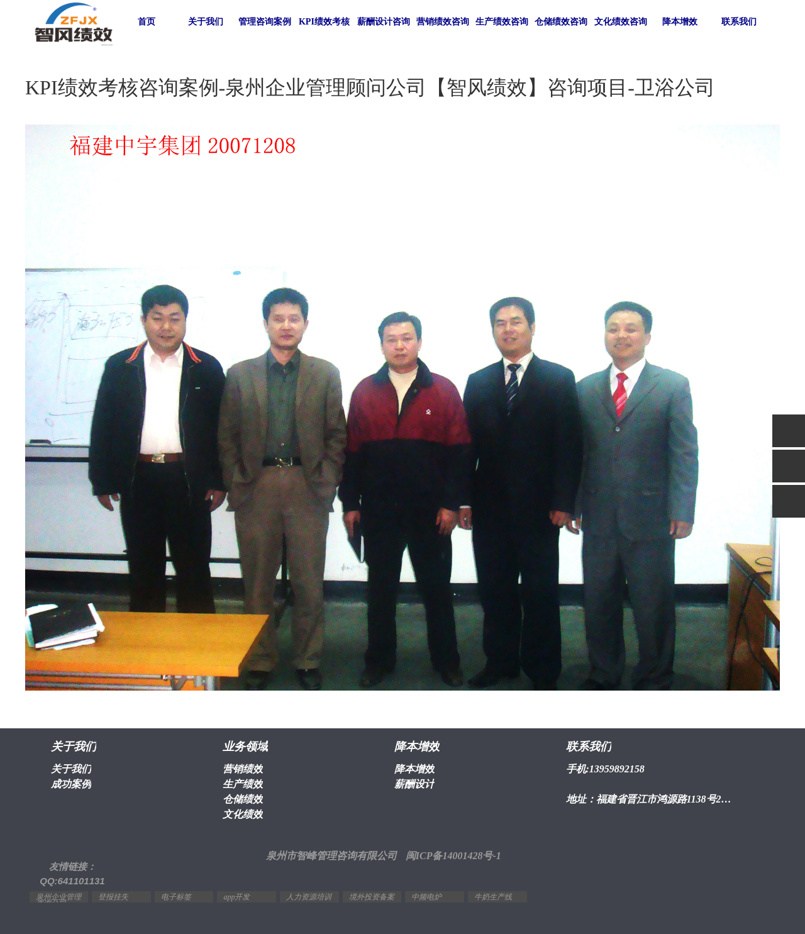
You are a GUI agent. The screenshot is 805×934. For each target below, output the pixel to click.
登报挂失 (113, 896)
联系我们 (739, 21)
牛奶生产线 (493, 896)
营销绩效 (243, 769)
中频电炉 (426, 896)
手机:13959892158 (605, 769)
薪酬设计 (414, 784)
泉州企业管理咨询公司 (58, 900)
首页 (146, 21)
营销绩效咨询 (442, 21)
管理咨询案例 (264, 21)
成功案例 (71, 784)
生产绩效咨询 (501, 21)
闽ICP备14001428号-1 (453, 855)
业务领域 (245, 746)
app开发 (236, 896)
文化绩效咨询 (620, 21)
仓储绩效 (243, 799)
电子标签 (176, 896)
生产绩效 (243, 784)
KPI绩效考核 (324, 21)
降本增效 (679, 21)
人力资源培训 (308, 896)
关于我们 (205, 21)
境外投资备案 (371, 896)
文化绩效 (243, 814)
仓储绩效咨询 (561, 21)
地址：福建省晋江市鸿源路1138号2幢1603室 (652, 799)
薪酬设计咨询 (383, 21)
